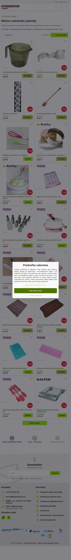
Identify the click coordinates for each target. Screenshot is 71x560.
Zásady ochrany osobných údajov (35, 285)
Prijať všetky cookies (35, 291)
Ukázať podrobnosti (35, 295)
